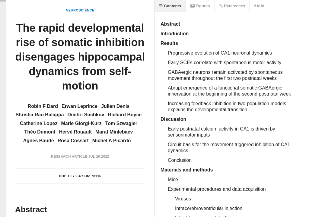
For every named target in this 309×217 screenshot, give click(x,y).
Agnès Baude (38, 140)
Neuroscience (80, 10)
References (232, 6)
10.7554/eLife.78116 (84, 176)
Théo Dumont (39, 131)
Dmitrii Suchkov (86, 114)
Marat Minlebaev (114, 131)
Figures (200, 6)
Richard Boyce (125, 114)
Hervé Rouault (75, 131)
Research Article (69, 156)
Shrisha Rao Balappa (40, 114)
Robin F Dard (43, 106)
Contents (170, 6)
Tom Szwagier (121, 123)
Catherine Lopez (38, 123)
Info (259, 6)
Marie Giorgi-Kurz (81, 123)
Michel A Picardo (111, 140)
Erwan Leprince (79, 106)
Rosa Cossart (73, 140)
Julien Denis (115, 106)
